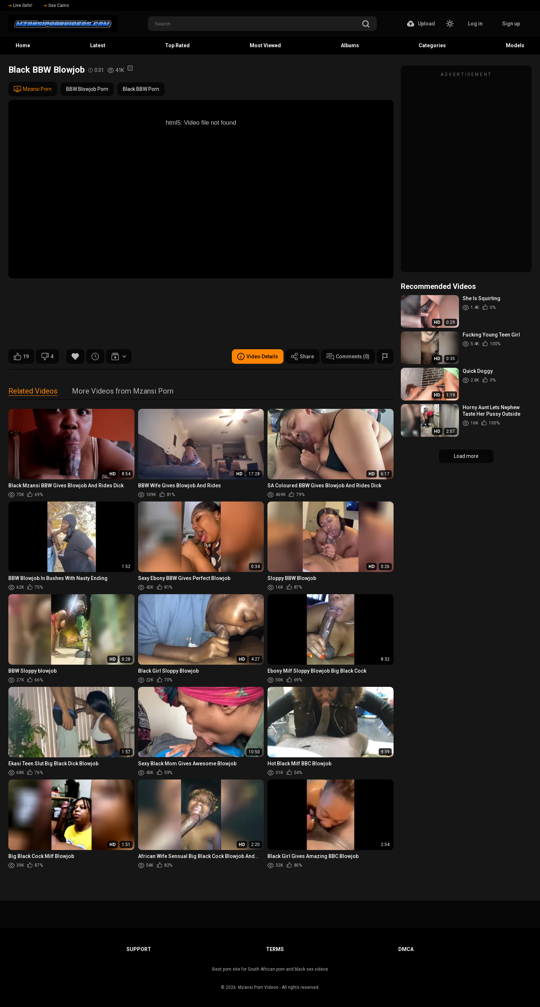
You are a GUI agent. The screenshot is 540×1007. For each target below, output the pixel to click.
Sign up (511, 24)
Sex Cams (56, 5)
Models (515, 45)
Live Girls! (20, 5)
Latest (97, 45)
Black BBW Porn (141, 89)
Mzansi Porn (33, 89)
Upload (421, 23)
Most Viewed (265, 45)
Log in (475, 24)
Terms (275, 949)
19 (21, 356)
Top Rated (177, 45)
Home (23, 45)
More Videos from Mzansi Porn (122, 391)
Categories (432, 45)
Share (302, 356)
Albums (350, 45)
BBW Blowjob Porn (87, 89)
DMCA (406, 949)
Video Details (257, 356)
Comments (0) (348, 356)
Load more (466, 456)
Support (138, 949)
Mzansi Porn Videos (258, 987)
